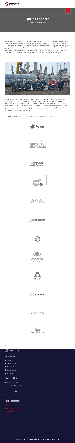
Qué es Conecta (12, 344)
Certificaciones (12, 350)
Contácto (10, 354)
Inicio (31, 22)
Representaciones (13, 347)
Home (9, 341)
